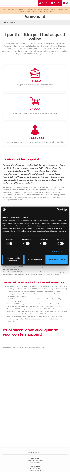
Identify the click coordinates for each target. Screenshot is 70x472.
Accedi (43, 3)
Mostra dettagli (57, 251)
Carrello (55, 3)
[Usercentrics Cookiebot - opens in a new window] (58, 209)
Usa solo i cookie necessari (13, 259)
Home (6, 22)
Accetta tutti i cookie (57, 259)
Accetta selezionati (35, 259)
